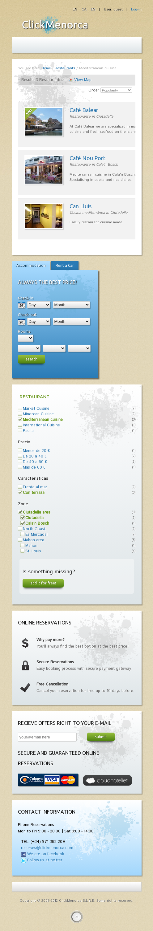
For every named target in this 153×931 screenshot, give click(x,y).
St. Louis (33, 551)
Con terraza (34, 493)
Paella (28, 431)
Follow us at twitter (44, 860)
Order (93, 90)
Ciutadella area (36, 512)
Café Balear (84, 110)
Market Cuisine (36, 409)
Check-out (27, 314)
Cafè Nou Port (87, 158)
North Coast (34, 529)
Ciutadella (34, 518)
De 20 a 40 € (35, 456)
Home (46, 68)
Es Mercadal (36, 535)
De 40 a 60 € (35, 462)
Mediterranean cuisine (43, 420)
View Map (82, 80)
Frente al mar (35, 487)
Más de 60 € (34, 467)
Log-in (136, 9)
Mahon (31, 546)
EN (76, 9)
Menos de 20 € (36, 451)
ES (93, 9)
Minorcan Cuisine (38, 414)
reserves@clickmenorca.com (47, 848)
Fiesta (55, 25)
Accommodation (31, 265)
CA (85, 9)
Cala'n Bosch (37, 523)
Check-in (25, 298)
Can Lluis (80, 206)
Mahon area (33, 540)
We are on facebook (45, 854)
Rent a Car (65, 265)
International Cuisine (41, 425)
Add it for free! (43, 583)
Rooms (24, 331)
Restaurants (65, 68)
